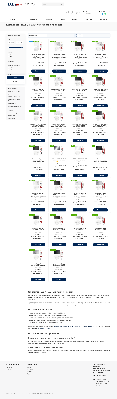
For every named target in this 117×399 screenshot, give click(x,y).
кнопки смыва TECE (89, 326)
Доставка (30, 369)
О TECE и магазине (12, 364)
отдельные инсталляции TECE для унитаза (67, 326)
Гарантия (30, 374)
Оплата (29, 367)
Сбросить (15, 81)
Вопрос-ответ (32, 364)
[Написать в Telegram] (103, 14)
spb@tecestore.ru (101, 375)
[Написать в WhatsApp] (105, 14)
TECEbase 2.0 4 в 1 (44, 328)
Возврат (29, 372)
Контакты (9, 367)
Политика (9, 369)
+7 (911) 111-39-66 (104, 11)
